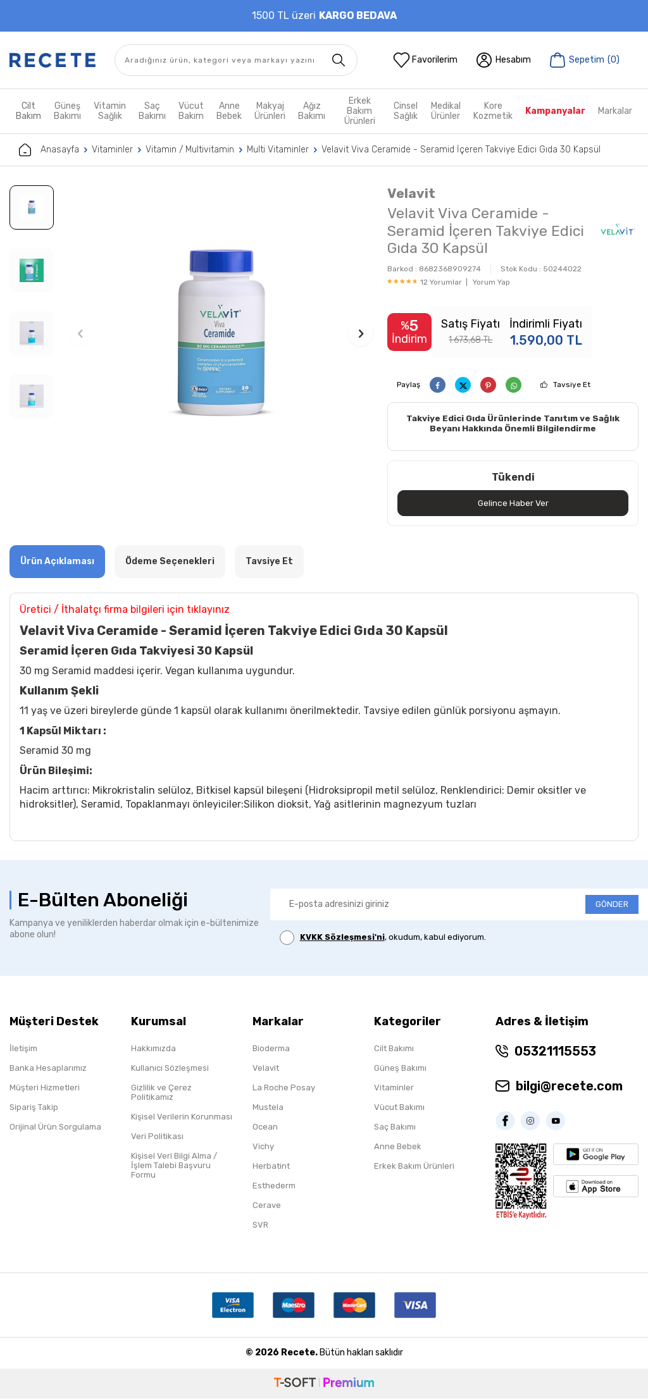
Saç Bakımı (152, 111)
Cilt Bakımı (394, 1049)
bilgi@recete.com (569, 1086)
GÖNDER (611, 904)
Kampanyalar (555, 111)
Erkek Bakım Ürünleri (359, 111)
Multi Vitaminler (278, 149)
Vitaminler (112, 149)
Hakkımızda (153, 1049)
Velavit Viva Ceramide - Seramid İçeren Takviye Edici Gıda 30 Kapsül (461, 149)
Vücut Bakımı (399, 1107)
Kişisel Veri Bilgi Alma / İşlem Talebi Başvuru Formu (174, 1166)
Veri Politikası (157, 1137)
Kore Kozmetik (493, 111)
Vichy (263, 1147)
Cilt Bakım (28, 111)
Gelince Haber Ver (513, 503)
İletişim (23, 1049)
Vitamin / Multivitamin (190, 149)
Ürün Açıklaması (57, 562)
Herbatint (271, 1166)
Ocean (265, 1127)
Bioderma (271, 1049)
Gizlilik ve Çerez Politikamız (161, 1092)
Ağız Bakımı (311, 111)
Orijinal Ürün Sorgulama (55, 1127)
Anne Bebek (229, 111)
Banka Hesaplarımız (48, 1068)
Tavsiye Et (571, 384)
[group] (221, 333)
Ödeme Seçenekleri (170, 562)
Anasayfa (49, 150)
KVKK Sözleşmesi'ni (342, 937)
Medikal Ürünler (446, 111)
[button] (80, 333)
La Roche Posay (283, 1088)
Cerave (266, 1206)
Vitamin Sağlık (110, 111)
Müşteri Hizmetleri (44, 1088)
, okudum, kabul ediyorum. (383, 938)
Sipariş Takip (33, 1107)
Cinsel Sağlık (406, 111)
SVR (260, 1225)
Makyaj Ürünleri (269, 111)
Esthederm (274, 1186)
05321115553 (555, 1051)
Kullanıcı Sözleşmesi (170, 1068)
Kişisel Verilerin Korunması (181, 1117)
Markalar (615, 111)
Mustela (268, 1107)
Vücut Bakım (191, 111)
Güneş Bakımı (67, 111)
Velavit (411, 193)
